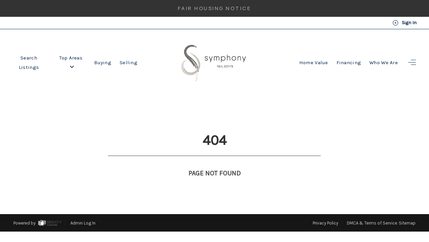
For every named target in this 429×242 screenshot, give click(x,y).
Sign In (404, 23)
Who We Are (383, 62)
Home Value (313, 62)
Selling (128, 62)
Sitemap (407, 210)
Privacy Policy (325, 210)
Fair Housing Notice (214, 8)
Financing (348, 62)
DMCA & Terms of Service (372, 210)
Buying (102, 62)
